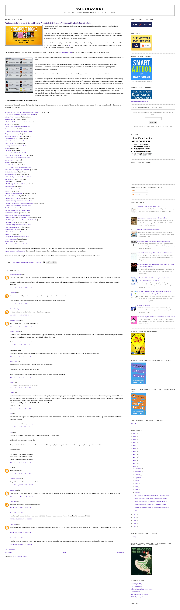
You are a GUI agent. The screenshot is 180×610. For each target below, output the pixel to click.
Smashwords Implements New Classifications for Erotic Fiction (156, 317)
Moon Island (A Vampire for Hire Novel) (17, 170)
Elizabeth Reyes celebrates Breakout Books (19, 177)
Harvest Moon (9, 160)
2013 (134, 466)
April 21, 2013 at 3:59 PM (20, 533)
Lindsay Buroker (15, 479)
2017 (134, 454)
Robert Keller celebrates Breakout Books (17, 215)
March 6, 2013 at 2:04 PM (20, 427)
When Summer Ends (11, 239)
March (137, 492)
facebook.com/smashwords (139, 101)
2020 (134, 445)
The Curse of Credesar (11, 213)
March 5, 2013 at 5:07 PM (20, 356)
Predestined (19, 155)
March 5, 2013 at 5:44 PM (20, 377)
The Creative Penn (136, 586)
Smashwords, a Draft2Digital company (100, 12)
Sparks (7, 191)
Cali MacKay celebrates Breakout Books (18, 114)
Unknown (13, 292)
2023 (134, 436)
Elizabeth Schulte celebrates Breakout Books (18, 141)
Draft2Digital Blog (136, 584)
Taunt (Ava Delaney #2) (12, 196)
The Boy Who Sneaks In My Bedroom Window (19, 203)
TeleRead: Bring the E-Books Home (141, 589)
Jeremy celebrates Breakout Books (16, 146)
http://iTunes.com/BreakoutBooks (15, 251)
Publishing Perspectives (138, 597)
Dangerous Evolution (11, 134)
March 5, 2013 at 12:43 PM (21, 315)
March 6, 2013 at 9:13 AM (20, 408)
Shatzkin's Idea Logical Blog (139, 594)
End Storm (8, 150)
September (138, 477)
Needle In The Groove (11, 172)
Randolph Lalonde (15, 274)
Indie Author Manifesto (144, 305)
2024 (134, 433)
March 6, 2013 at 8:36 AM (20, 387)
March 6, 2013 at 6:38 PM (20, 473)
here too (33, 114)
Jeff (11, 413)
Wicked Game (9, 241)
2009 (134, 523)
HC (11, 467)
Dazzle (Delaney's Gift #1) (13, 136)
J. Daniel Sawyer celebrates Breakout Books (19, 131)
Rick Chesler (14, 361)
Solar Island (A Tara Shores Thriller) (16, 184)
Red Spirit (8, 179)
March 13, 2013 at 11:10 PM (21, 485)
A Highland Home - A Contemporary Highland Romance (22, 112)
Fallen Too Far (9, 155)
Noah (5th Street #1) (11, 174)
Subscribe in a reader (137, 424)
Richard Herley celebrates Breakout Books (18, 224)
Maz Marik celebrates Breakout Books (17, 153)
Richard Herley (14, 309)
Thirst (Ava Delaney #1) (12, 227)
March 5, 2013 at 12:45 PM (21, 326)
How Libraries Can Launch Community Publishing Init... (152, 495)
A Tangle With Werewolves (13, 117)
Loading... (134, 537)
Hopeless (7, 162)
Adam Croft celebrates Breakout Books (17, 232)
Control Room (9, 129)
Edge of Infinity (9, 143)
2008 (134, 526)
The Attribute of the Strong (13, 198)
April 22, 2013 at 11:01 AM (21, 544)
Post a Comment (10, 549)
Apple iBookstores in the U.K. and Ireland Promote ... (151, 501)
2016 (134, 457)
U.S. (70, 45)
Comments (136, 195)
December (138, 469)
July (136, 483)
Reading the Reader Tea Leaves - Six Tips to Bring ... (150, 504)
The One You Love (24, 217)
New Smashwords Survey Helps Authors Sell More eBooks (154, 253)
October (137, 475)
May (136, 486)
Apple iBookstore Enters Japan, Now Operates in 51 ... (151, 498)
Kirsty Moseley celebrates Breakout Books (18, 205)
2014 (134, 463)
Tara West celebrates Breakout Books (17, 189)
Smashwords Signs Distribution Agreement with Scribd (153, 241)
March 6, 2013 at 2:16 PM (20, 462)
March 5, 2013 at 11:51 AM (21, 303)
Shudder (7, 181)
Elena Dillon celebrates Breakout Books (18, 126)
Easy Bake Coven (10, 138)
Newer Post (8, 552)
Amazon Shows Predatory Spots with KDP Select (151, 218)
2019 (134, 448)
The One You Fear (10, 217)
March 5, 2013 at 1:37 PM (20, 345)
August (137, 480)
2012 (134, 514)
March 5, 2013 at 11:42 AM (21, 287)
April (137, 489)
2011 (134, 517)
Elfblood (7, 148)
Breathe (7, 124)
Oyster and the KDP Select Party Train (148, 206)
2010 (134, 520)
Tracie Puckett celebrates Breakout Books (18, 167)
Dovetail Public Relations (17, 513)
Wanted (7, 234)
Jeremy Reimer (14, 331)
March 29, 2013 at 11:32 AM (21, 496)
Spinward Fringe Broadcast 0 (13, 193)
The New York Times (65, 52)
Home (64, 552)
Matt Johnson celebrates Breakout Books (17, 244)
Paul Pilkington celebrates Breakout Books (19, 220)
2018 (134, 451)
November (138, 472)
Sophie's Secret (9, 186)
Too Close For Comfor (11, 229)
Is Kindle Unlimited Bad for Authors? (148, 229)
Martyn (12, 382)
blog (31, 424)
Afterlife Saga (9, 119)
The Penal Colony (10, 222)
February (138, 511)
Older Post (120, 552)
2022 (134, 439)
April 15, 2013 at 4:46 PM (20, 508)
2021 (134, 442)
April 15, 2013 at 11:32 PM (21, 519)
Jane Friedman (135, 591)
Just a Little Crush (10, 165)
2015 (134, 460)
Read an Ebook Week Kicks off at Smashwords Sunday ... (152, 507)
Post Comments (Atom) (20, 557)
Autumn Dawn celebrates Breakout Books (17, 210)
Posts (134, 191)
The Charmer (9, 208)
